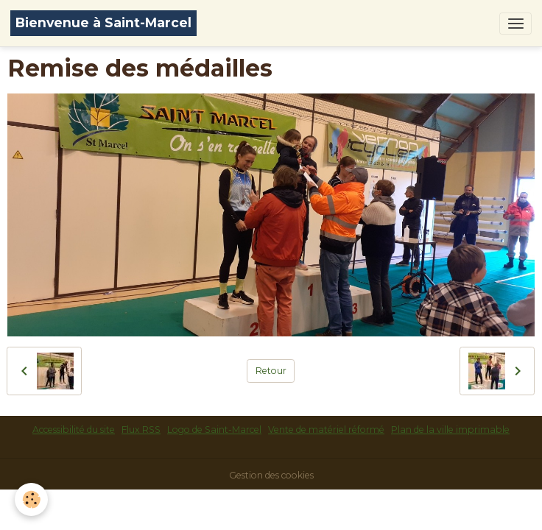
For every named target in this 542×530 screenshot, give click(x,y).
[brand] (103, 23)
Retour (271, 370)
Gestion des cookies (271, 475)
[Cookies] (31, 499)
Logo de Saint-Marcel (214, 429)
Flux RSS (141, 429)
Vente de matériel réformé (326, 429)
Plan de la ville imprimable (450, 429)
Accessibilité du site (73, 429)
